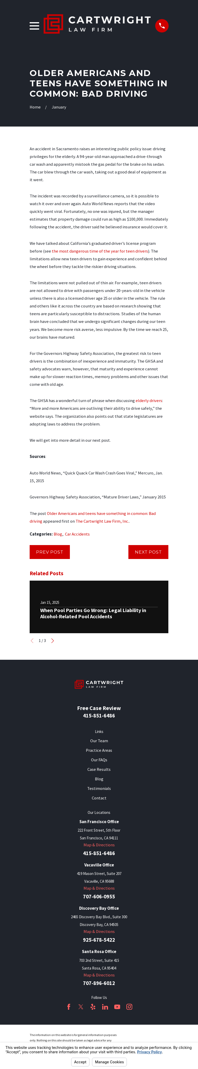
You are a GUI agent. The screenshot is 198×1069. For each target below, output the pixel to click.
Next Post (148, 552)
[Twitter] (81, 1007)
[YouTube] (117, 1007)
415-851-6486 (99, 715)
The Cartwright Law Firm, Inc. (102, 521)
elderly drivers (149, 400)
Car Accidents (77, 534)
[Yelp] (93, 1007)
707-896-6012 (99, 983)
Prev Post (49, 552)
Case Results (99, 769)
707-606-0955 (99, 896)
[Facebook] (69, 1007)
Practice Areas (99, 750)
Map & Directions (99, 845)
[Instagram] (129, 1007)
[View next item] (52, 640)
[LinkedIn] (105, 1007)
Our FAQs (99, 760)
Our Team (99, 741)
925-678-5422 (99, 940)
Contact (99, 798)
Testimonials (99, 788)
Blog (58, 534)
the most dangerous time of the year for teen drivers (100, 251)
